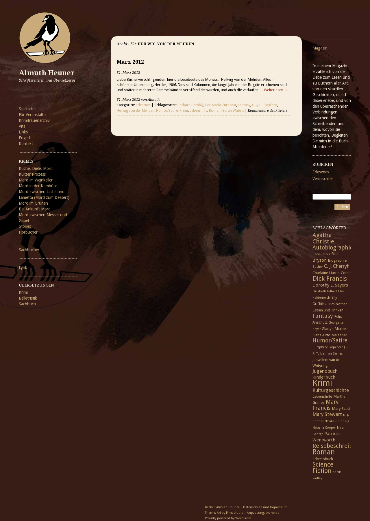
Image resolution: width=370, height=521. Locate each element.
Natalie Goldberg (337, 421)
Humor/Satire (167, 111)
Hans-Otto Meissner (329, 335)
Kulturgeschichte (330, 390)
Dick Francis (329, 278)
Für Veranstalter (33, 114)
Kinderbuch (323, 377)
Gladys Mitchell (334, 328)
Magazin (320, 48)
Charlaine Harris (326, 272)
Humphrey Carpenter (327, 347)
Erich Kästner (337, 304)
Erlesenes (143, 105)
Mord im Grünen (33, 203)
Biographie (337, 260)
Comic (346, 272)
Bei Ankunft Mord (35, 209)
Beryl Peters (321, 254)
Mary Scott (341, 408)
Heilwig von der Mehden (135, 111)
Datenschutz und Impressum (265, 507)
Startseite (27, 109)
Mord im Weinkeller (36, 180)
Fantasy (244, 105)
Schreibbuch (322, 458)
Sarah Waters (233, 111)
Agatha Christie (323, 238)
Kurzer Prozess (32, 174)
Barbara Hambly (190, 105)
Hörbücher (28, 232)
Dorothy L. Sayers (330, 285)
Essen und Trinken (327, 310)
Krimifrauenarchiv (34, 120)
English (25, 137)
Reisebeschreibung (337, 445)
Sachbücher (29, 249)
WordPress (243, 518)
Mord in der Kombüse (38, 186)
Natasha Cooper (324, 428)
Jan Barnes (335, 353)
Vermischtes (322, 178)
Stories (25, 226)
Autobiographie (332, 247)
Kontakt (26, 143)
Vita (22, 126)
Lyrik (23, 267)
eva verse (272, 513)
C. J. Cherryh (336, 266)
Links (23, 132)
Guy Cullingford (264, 105)
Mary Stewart (327, 414)
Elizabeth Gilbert (324, 291)
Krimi (23, 292)
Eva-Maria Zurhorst (220, 105)
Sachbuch (27, 304)
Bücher (317, 267)
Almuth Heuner (47, 73)
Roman (215, 111)
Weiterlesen (276, 90)
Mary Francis (325, 405)
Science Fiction (322, 467)
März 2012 (130, 62)
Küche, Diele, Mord (36, 168)
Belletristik (28, 298)
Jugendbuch (325, 371)
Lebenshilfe (198, 111)
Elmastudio (234, 513)
